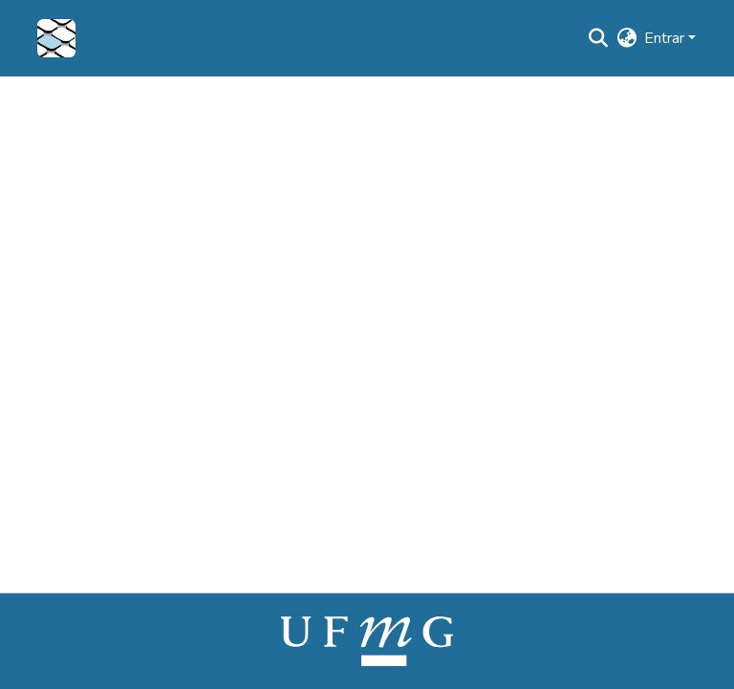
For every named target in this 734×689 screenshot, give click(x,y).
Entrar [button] (666, 38)
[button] (56, 38)
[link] (367, 640)
